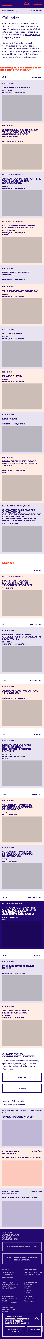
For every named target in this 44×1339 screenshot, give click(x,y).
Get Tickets (9, 814)
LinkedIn (27, 1290)
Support (35, 1329)
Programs (30, 1269)
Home (5, 1269)
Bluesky (27, 1288)
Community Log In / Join (22, 1247)
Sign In (22, 1077)
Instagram (28, 1284)
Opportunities (33, 1272)
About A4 (8, 1274)
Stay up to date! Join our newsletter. (22, 1259)
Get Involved (32, 1274)
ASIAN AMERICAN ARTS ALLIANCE (10, 1236)
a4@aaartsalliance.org (25, 57)
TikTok (27, 1292)
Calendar (8, 1272)
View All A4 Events (13, 1104)
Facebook (28, 1286)
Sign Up (22, 1088)
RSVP (5, 235)
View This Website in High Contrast (8, 1311)
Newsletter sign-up (15, 1330)
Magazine (7, 1277)
